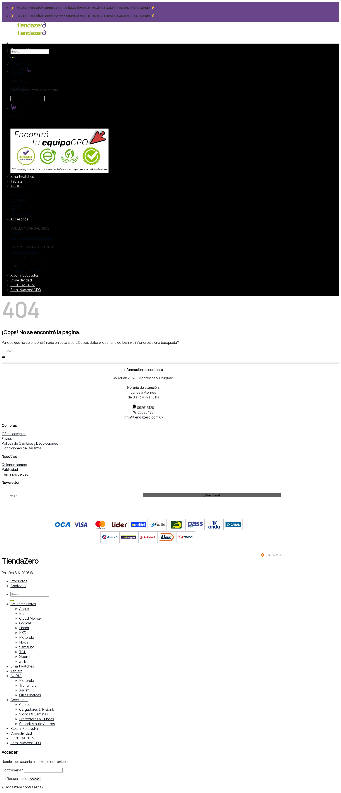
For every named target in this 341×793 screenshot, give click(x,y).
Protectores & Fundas (36, 719)
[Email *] (74, 496)
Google (25, 623)
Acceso (34, 779)
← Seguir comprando (27, 98)
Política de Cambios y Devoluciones (30, 443)
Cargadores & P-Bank (36, 709)
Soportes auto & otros (37, 724)
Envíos (7, 438)
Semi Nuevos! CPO (25, 290)
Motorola (26, 637)
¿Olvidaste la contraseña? (22, 787)
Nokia (23, 642)
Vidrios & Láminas (33, 714)
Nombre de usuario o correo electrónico (35, 761)
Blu (21, 614)
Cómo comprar (14, 433)
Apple (24, 609)
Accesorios (19, 219)
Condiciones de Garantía (21, 448)
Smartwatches (22, 177)
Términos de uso (15, 474)
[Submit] (3, 357)
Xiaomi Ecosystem (25, 275)
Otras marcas (30, 695)
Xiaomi (24, 657)
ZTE (22, 661)
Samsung (26, 647)
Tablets (16, 181)
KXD (22, 633)
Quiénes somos (14, 464)
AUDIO (16, 186)
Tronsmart (27, 685)
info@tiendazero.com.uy (143, 417)
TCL (22, 652)
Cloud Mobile (30, 618)
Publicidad (10, 469)
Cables (24, 705)
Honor (24, 628)
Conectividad (21, 280)
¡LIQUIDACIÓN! (22, 285)
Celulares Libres (23, 49)
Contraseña (12, 770)
